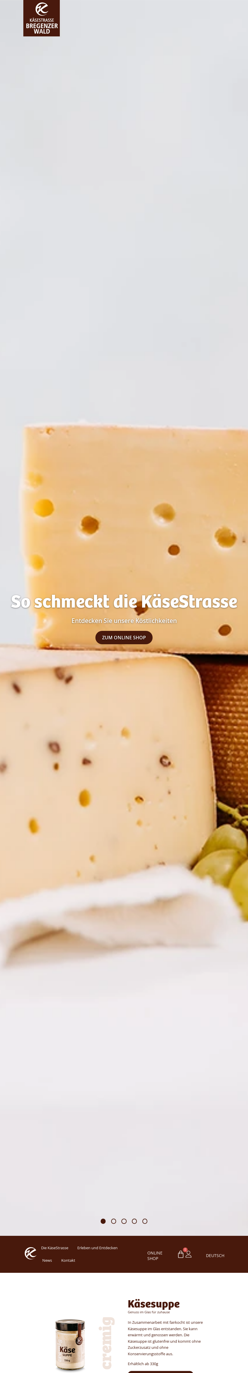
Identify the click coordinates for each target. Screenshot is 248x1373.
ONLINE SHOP (155, 1255)
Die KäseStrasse (54, 1247)
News (47, 1260)
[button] (103, 1221)
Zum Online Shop (124, 637)
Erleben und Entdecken (97, 1247)
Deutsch (211, 1255)
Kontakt (68, 1260)
